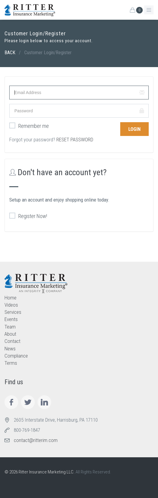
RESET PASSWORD (74, 140)
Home (10, 298)
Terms (10, 363)
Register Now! (28, 216)
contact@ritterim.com (36, 440)
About (10, 334)
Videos (11, 305)
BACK (9, 52)
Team (10, 327)
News (10, 349)
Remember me (29, 126)
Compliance (16, 356)
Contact (12, 341)
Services (12, 312)
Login (134, 129)
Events (11, 319)
